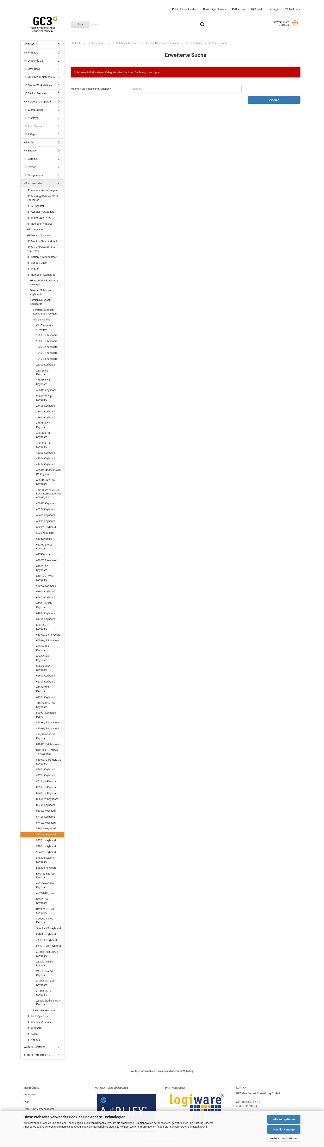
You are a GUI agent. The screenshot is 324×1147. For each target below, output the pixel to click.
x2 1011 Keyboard (46, 940)
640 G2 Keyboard (46, 585)
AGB (26, 1101)
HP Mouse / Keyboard (39, 235)
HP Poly (28, 142)
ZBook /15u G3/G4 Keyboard (47, 953)
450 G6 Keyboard (46, 503)
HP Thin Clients (33, 126)
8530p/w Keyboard (47, 787)
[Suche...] (80, 24)
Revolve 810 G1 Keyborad (45, 910)
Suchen (274, 99)
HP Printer (30, 166)
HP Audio (32, 1033)
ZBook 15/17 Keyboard (43, 992)
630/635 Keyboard (46, 560)
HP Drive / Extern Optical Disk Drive (41, 249)
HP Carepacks (35, 229)
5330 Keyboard (45, 532)
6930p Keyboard (45, 697)
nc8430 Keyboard (46, 867)
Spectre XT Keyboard (48, 928)
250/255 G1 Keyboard (43, 372)
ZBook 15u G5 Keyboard (44, 963)
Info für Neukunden (184, 9)
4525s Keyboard (45, 509)
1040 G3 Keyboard (46, 358)
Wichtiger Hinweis (214, 9)
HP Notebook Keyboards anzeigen (44, 282)
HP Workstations (34, 109)
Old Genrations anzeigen (45, 327)
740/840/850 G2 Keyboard (45, 705)
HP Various (33, 1039)
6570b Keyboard (45, 681)
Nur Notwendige (284, 1129)
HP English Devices (35, 93)
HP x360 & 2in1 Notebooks (39, 77)
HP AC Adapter (35, 205)
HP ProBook (31, 52)
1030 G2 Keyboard (46, 346)
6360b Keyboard (45, 591)
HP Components (33, 175)
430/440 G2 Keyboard (43, 425)
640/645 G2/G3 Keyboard (45, 577)
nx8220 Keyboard (46, 893)
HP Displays (31, 117)
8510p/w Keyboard (47, 781)
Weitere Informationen (284, 1138)
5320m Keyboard (46, 527)
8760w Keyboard (46, 828)
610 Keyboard (44, 538)
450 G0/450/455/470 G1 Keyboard (48, 472)
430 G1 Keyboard (46, 390)
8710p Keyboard (45, 816)
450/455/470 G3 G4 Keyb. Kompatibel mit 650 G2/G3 (48, 493)
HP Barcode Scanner (39, 1022)
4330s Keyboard (45, 458)
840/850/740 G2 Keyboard (45, 736)
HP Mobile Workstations (38, 85)
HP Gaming (30, 158)
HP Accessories (33, 183)
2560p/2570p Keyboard (44, 397)
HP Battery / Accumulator (41, 256)
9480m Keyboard (46, 846)
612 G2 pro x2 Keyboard (44, 546)
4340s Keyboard (45, 464)
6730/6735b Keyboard (43, 689)
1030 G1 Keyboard (46, 341)
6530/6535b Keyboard (43, 648)
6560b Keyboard (45, 675)
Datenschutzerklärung (194, 1126)
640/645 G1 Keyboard (43, 568)
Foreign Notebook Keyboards (40, 301)
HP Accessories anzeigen (42, 190)
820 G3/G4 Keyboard (48, 728)
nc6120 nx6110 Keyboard (45, 860)
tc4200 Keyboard (46, 934)
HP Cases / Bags (37, 262)
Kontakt (257, 9)
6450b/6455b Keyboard (44, 605)
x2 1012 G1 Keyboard (48, 945)
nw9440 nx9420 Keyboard (45, 875)
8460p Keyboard (45, 769)
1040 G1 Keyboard (46, 352)
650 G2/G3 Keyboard (48, 634)
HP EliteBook (31, 44)
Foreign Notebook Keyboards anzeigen (45, 311)
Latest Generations (44, 1010)
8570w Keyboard (46, 810)
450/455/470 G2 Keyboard (45, 482)
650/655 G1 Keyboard (43, 626)
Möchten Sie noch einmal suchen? (91, 88)
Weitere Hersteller (34, 1046)
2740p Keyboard (45, 405)
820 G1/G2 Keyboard (48, 722)
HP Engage (30, 150)
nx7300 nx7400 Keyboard (45, 885)
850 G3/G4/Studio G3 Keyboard (48, 761)
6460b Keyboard (45, 613)
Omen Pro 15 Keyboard (43, 900)
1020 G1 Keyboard (46, 335)
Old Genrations (41, 319)
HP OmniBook (32, 68)
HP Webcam (34, 1027)
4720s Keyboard (45, 521)
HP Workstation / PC (39, 217)
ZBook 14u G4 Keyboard (44, 973)
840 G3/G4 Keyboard (48, 744)
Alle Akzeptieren (284, 1119)
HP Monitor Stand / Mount (42, 241)
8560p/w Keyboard (47, 798)
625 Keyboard (44, 554)
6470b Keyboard (45, 619)
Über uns (238, 9)
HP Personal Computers (38, 101)
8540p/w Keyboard (47, 793)
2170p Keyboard (45, 364)
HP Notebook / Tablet (39, 223)
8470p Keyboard (45, 775)
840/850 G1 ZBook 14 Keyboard (47, 751)
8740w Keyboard (46, 822)
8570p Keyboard (45, 804)
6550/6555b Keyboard (43, 667)
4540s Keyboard (45, 515)
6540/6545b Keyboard (43, 658)
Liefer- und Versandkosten (39, 1108)
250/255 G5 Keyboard (43, 382)
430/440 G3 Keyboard (43, 434)
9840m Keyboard (46, 852)
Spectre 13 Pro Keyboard (44, 920)
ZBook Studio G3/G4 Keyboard (48, 1002)
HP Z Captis (31, 134)
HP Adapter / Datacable (40, 211)
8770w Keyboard (46, 834)
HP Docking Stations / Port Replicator (42, 198)
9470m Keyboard (46, 840)
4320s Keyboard (45, 452)
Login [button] (274, 9)
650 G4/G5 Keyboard (48, 640)
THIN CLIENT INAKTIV (37, 1055)
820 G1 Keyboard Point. (46, 714)
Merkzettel (292, 9)
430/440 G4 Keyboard (43, 444)
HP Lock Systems (37, 1016)
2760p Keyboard (45, 417)
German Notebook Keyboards (40, 292)
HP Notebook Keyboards (41, 274)
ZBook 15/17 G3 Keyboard (45, 982)
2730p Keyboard (45, 411)
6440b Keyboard (45, 597)
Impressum (30, 1094)
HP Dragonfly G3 (33, 60)
